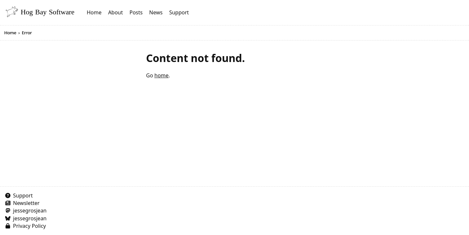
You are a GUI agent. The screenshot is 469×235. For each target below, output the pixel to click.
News (156, 12)
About (115, 12)
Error (27, 33)
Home (94, 12)
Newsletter (26, 203)
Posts (135, 12)
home (161, 75)
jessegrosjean (30, 210)
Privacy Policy (29, 225)
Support (179, 12)
